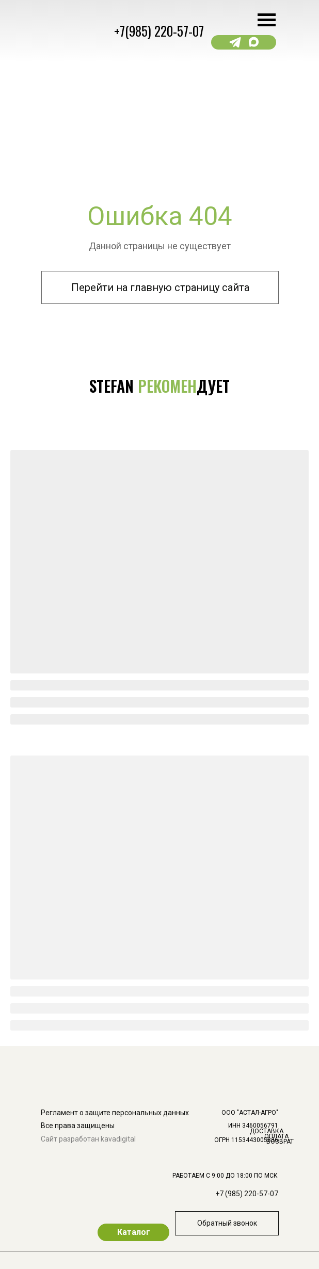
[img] (287, 1011)
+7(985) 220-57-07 (159, 30)
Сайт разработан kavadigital (88, 1139)
